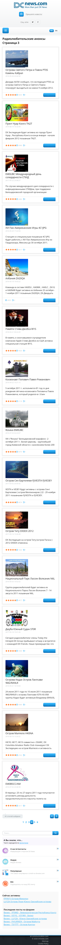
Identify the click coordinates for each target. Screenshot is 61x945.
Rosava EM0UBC (14, 430)
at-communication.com (39, 936)
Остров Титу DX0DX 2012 (19, 531)
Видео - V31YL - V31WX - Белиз (18, 915)
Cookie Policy (43, 943)
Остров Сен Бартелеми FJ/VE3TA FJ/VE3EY (28, 480)
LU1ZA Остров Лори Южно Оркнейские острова (27, 901)
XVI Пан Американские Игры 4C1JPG (25, 227)
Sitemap (45, 941)
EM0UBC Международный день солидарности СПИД (23, 175)
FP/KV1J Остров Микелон (16, 898)
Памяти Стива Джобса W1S (20, 329)
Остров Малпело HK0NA (19, 733)
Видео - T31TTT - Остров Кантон (19, 924)
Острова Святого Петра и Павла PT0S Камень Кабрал (26, 71)
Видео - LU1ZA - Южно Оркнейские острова (25, 918)
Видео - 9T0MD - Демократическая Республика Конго (30, 912)
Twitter (32, 22)
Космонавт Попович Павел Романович (27, 379)
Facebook (38, 22)
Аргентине (23, 843)
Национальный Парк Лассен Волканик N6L (30, 578)
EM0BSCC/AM (13, 783)
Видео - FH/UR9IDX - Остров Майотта (22, 921)
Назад (52, 816)
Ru (51, 30)
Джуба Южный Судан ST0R (20, 629)
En (55, 30)
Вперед (56, 816)
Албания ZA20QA (15, 278)
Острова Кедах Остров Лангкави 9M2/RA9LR (24, 681)
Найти (55, 833)
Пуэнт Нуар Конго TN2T (18, 123)
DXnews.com (43, 938)
